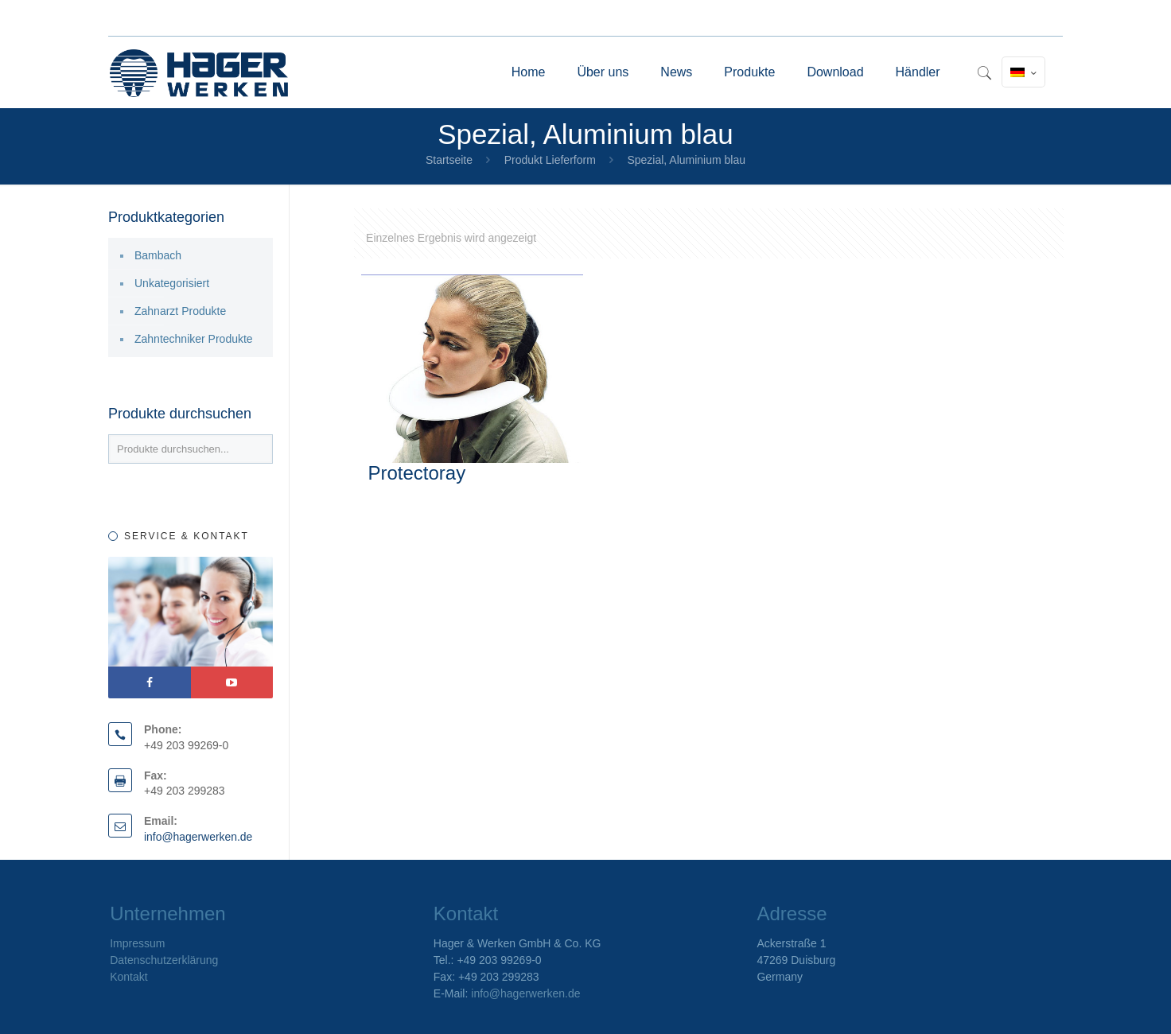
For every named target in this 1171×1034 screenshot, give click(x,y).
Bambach (157, 255)
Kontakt (128, 976)
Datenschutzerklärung (164, 960)
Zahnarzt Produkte (180, 311)
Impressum (137, 943)
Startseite (449, 160)
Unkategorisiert (171, 283)
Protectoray (416, 473)
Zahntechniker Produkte (193, 338)
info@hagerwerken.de (198, 836)
